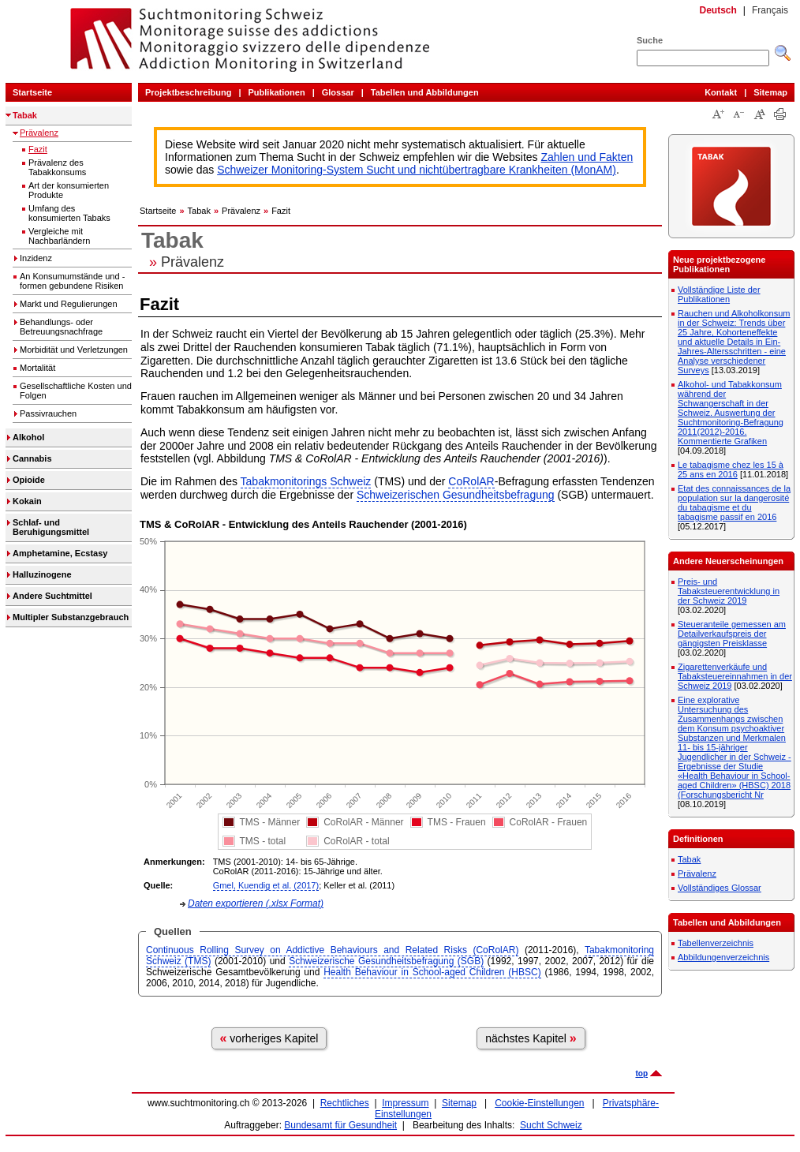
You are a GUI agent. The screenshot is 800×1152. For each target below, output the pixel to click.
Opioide (29, 479)
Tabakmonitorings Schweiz (306, 481)
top (641, 1073)
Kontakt (721, 92)
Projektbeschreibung (188, 92)
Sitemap (770, 92)
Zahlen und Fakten (587, 157)
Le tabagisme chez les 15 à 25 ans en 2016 (730, 469)
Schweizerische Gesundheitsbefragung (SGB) (386, 961)
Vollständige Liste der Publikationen (719, 294)
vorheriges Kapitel (269, 1038)
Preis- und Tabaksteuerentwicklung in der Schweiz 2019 (728, 591)
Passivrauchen (48, 413)
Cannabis (32, 458)
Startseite (32, 92)
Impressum (405, 1103)
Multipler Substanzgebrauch (71, 617)
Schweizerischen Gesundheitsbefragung (456, 494)
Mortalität (37, 367)
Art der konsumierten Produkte (68, 190)
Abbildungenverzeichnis (723, 957)
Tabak (25, 115)
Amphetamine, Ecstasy (60, 553)
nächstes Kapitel (531, 1038)
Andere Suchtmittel (52, 595)
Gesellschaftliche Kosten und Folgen (76, 390)
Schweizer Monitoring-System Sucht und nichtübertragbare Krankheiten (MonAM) (416, 169)
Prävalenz (39, 132)
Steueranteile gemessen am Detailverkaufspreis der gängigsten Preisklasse (732, 633)
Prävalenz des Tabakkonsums (57, 167)
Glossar (338, 92)
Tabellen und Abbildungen (425, 92)
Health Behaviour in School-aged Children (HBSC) (431, 972)
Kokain (27, 501)
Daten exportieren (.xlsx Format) (255, 903)
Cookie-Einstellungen (539, 1103)
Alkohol (28, 437)
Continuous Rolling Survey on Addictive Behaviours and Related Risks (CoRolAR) (332, 950)
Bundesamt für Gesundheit (340, 1125)
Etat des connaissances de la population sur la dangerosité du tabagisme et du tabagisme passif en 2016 (734, 503)
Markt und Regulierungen (69, 304)
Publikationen (277, 92)
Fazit (37, 149)
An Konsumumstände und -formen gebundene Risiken (72, 280)
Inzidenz (36, 258)
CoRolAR (471, 481)
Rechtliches (344, 1103)
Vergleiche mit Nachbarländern (59, 235)
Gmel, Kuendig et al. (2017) (266, 885)
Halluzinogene (42, 574)
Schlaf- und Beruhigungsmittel (51, 527)
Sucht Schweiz (551, 1125)
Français (770, 10)
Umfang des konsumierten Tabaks (69, 213)
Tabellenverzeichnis (715, 943)
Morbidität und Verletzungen (74, 349)
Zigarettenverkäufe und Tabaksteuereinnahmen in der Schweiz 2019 (735, 676)
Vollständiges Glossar (719, 887)
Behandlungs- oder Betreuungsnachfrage (61, 326)
